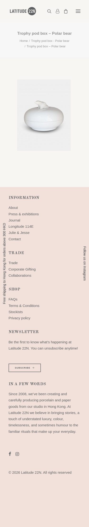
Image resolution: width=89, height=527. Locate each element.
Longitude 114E (21, 226)
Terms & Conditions (24, 306)
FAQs (13, 299)
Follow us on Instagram (85, 263)
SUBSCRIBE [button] (24, 367)
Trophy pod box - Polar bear (50, 41)
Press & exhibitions (24, 214)
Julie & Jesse (19, 233)
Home (24, 41)
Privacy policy (19, 318)
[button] (78, 11)
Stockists (16, 312)
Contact (15, 239)
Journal (14, 220)
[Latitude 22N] (23, 11)
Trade (13, 263)
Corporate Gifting (22, 269)
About (13, 208)
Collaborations (20, 275)
